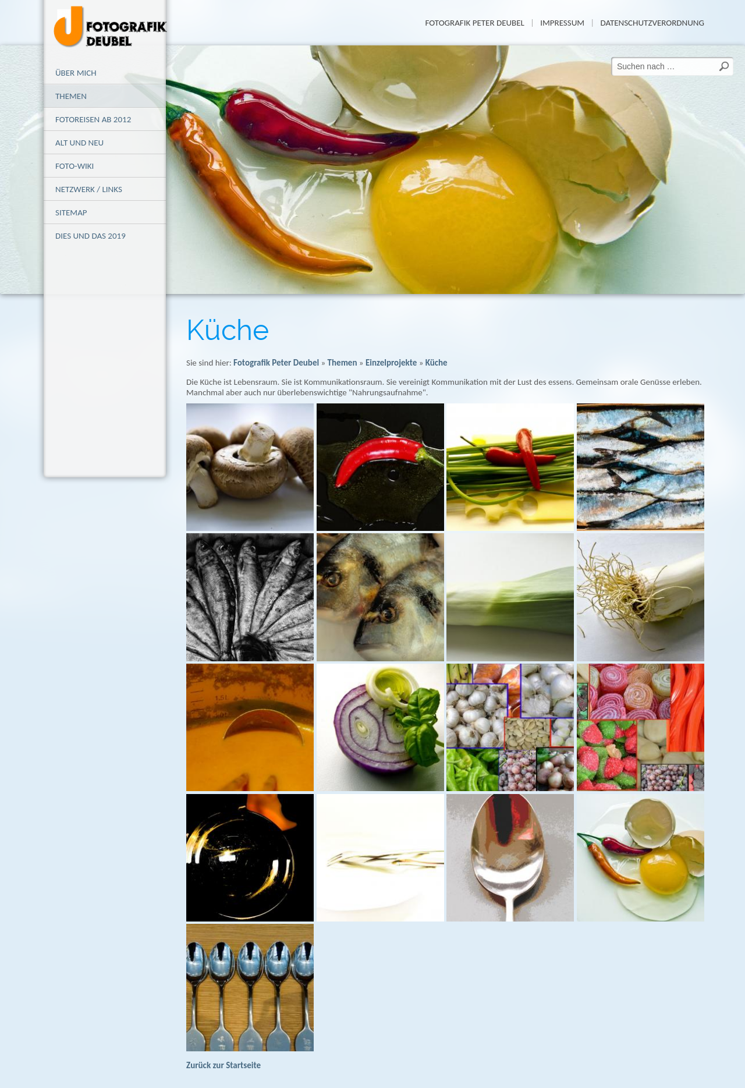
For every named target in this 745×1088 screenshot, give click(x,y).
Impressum (562, 22)
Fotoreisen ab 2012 (93, 119)
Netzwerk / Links (88, 189)
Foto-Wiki (74, 166)
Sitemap (71, 212)
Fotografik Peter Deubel (474, 22)
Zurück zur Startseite (223, 1065)
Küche (436, 362)
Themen (71, 96)
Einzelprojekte (391, 362)
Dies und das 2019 (90, 236)
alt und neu (79, 142)
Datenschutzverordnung (652, 22)
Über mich (76, 73)
